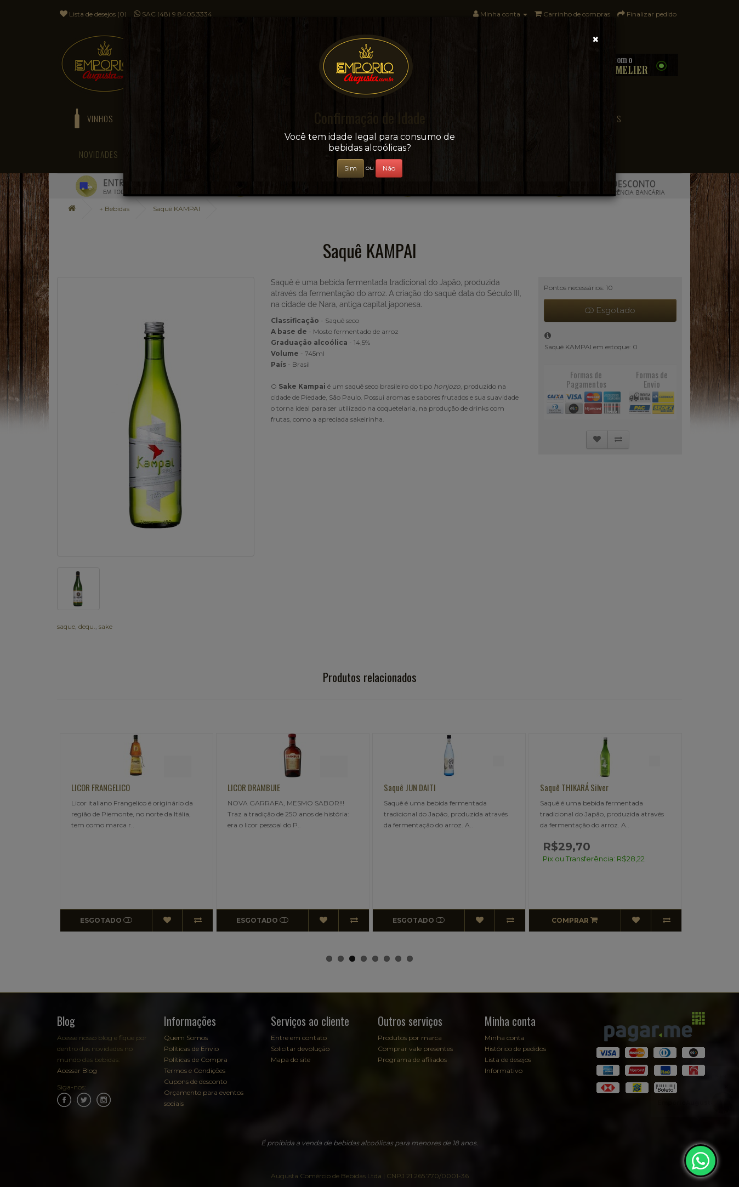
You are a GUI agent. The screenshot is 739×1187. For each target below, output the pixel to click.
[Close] (595, 39)
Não (389, 168)
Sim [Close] (350, 168)
